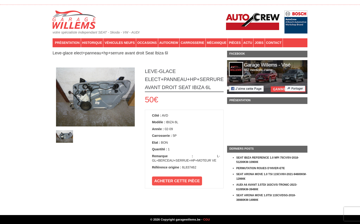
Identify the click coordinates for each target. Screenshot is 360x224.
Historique (92, 43)
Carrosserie (192, 43)
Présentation (67, 43)
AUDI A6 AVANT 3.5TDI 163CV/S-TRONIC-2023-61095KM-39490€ (266, 187)
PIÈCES (235, 43)
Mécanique (217, 43)
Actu (247, 43)
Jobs (259, 43)
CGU (206, 219)
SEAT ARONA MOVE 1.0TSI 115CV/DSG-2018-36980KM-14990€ (266, 198)
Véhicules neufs (119, 43)
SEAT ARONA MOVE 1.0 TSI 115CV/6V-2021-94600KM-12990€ (271, 176)
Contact (273, 43)
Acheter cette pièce (177, 181)
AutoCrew (168, 43)
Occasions (147, 43)
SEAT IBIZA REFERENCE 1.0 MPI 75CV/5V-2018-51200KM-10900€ (267, 160)
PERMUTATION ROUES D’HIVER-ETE (260, 168)
